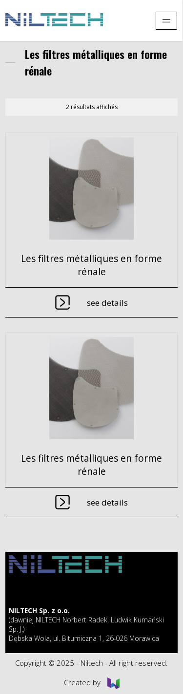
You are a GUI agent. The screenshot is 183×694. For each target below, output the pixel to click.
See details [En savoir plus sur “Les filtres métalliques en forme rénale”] (107, 302)
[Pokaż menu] (166, 21)
